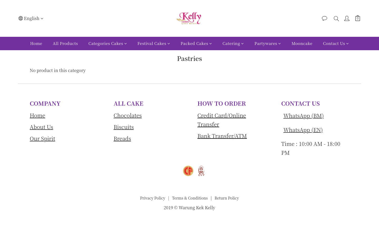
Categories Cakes (107, 43)
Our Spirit (42, 138)
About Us (41, 127)
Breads (122, 138)
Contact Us (336, 43)
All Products (65, 43)
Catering (233, 43)
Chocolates (128, 115)
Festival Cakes (153, 43)
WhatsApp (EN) (303, 130)
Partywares (268, 43)
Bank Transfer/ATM (222, 136)
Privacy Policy (152, 198)
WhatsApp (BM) (303, 115)
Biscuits (124, 127)
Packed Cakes (196, 43)
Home (36, 43)
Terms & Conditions (189, 198)
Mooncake (302, 43)
